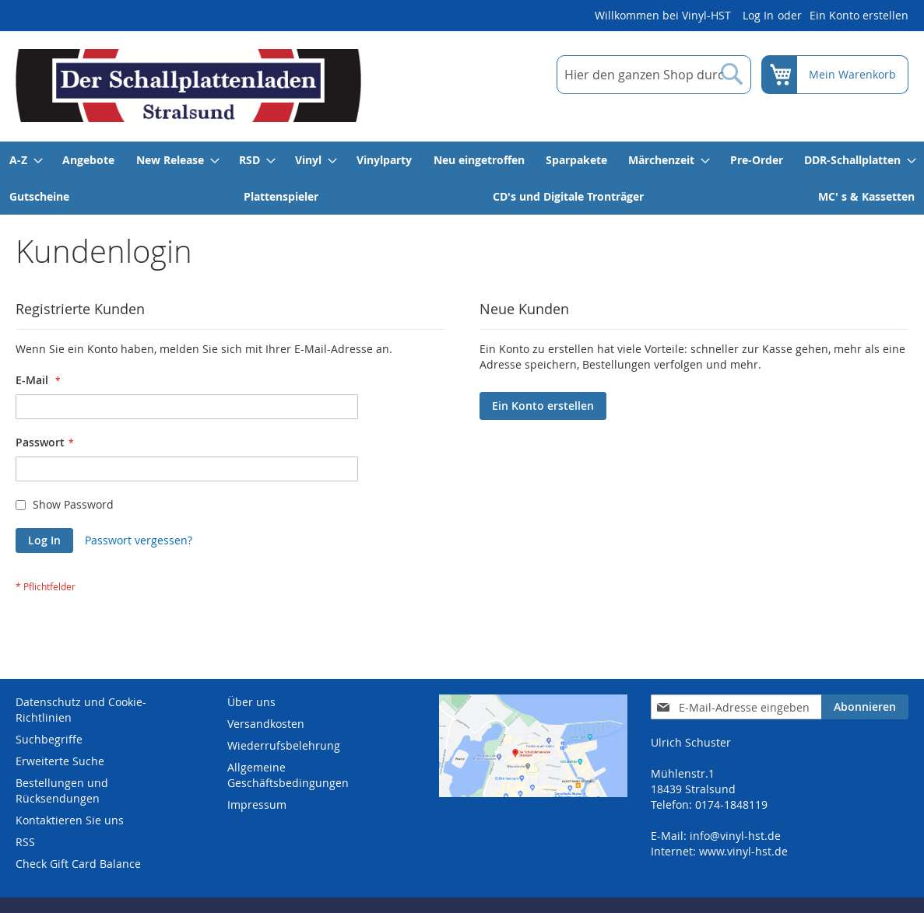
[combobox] (654, 74)
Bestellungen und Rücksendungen (62, 790)
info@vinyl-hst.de (735, 835)
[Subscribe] (864, 706)
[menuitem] (25, 160)
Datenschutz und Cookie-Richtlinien (81, 709)
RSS (25, 841)
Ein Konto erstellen (859, 15)
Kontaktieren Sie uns (70, 820)
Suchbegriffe (49, 739)
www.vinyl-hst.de (743, 851)
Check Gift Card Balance (78, 863)
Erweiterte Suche (60, 761)
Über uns (251, 701)
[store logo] (188, 85)
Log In (758, 15)
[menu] (462, 178)
